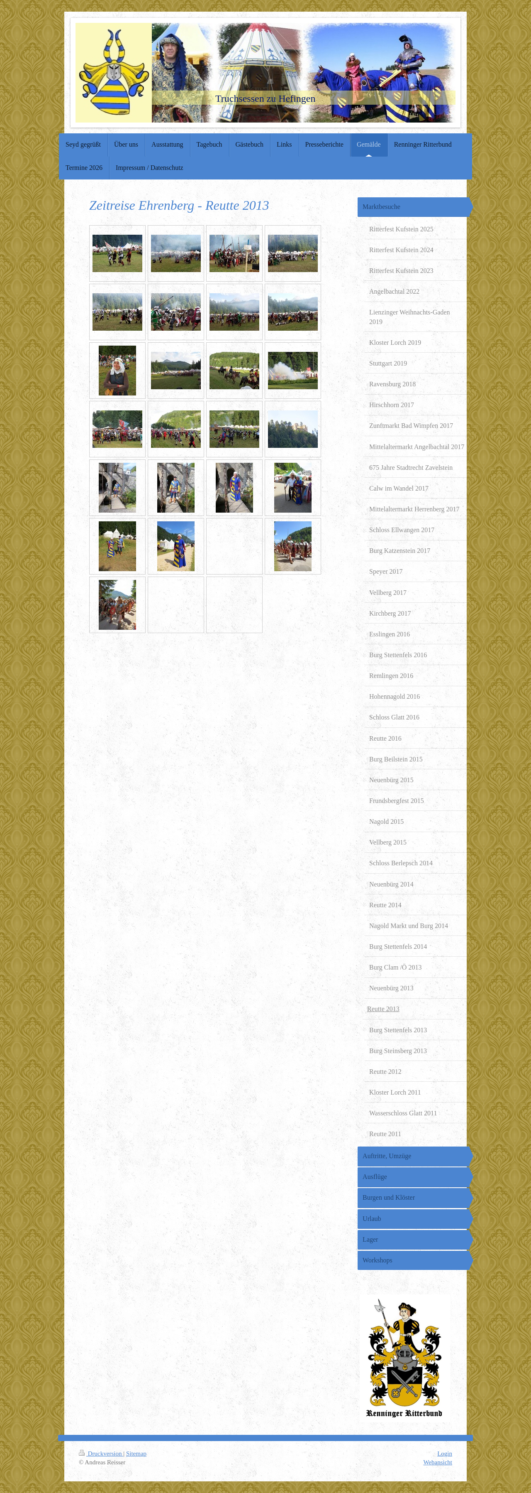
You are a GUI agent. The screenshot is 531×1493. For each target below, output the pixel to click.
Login (444, 1453)
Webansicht (437, 1462)
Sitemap (136, 1453)
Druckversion (101, 1453)
